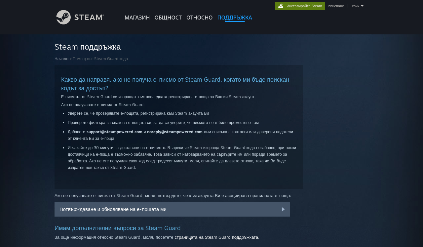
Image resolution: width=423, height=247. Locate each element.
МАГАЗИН (137, 17)
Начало (61, 58)
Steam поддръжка (88, 47)
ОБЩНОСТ (167, 17)
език (355, 6)
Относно (199, 17)
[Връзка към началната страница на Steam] (85, 22)
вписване (336, 6)
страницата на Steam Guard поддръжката (216, 237)
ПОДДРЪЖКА (234, 17)
